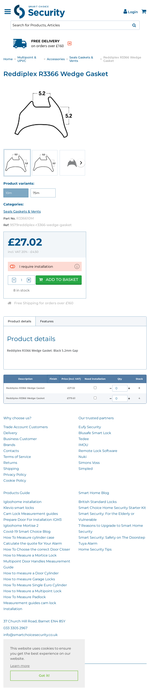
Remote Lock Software (98, 451)
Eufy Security (90, 427)
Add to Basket (58, 279)
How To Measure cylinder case (28, 537)
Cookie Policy (14, 481)
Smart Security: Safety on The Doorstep (112, 537)
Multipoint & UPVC (26, 59)
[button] (80, 162)
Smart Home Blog (94, 493)
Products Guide (16, 493)
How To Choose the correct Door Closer (36, 549)
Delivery (10, 433)
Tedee (84, 439)
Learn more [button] (20, 666)
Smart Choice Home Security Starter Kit (112, 508)
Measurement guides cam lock (29, 603)
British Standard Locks (98, 502)
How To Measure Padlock (24, 597)
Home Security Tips (95, 549)
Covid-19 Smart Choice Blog (26, 532)
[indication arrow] (79, 43)
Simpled (86, 469)
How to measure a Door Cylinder (31, 573)
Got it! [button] (44, 676)
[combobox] (75, 25)
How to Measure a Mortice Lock (30, 555)
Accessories (56, 59)
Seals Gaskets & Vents (81, 59)
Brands (9, 445)
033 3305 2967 (15, 628)
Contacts (11, 451)
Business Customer (20, 439)
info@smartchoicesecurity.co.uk (30, 635)
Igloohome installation (22, 502)
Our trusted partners (96, 418)
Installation (12, 609)
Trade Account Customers (25, 427)
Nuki (83, 457)
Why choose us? (17, 418)
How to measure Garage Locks (29, 579)
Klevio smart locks (18, 508)
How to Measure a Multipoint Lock (32, 591)
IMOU (83, 445)
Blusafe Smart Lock (95, 433)
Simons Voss (89, 463)
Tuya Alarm (88, 543)
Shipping (11, 469)
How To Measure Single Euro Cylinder (35, 585)
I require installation (36, 267)
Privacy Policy (14, 475)
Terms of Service (17, 457)
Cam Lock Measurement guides (30, 514)
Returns (10, 463)
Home (8, 59)
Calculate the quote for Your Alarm (32, 543)
